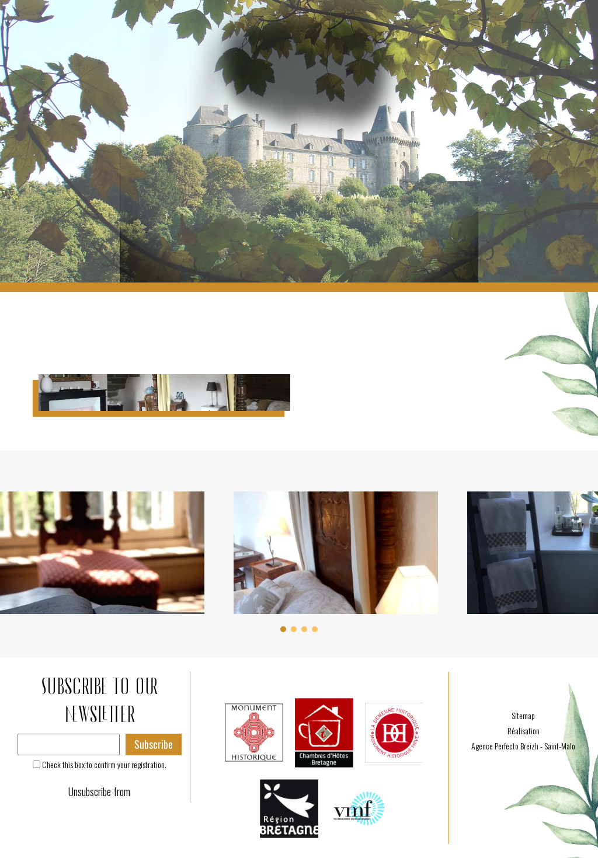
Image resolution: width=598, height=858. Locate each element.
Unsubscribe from (99, 791)
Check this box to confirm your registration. (104, 764)
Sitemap (523, 715)
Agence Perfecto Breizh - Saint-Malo (523, 746)
